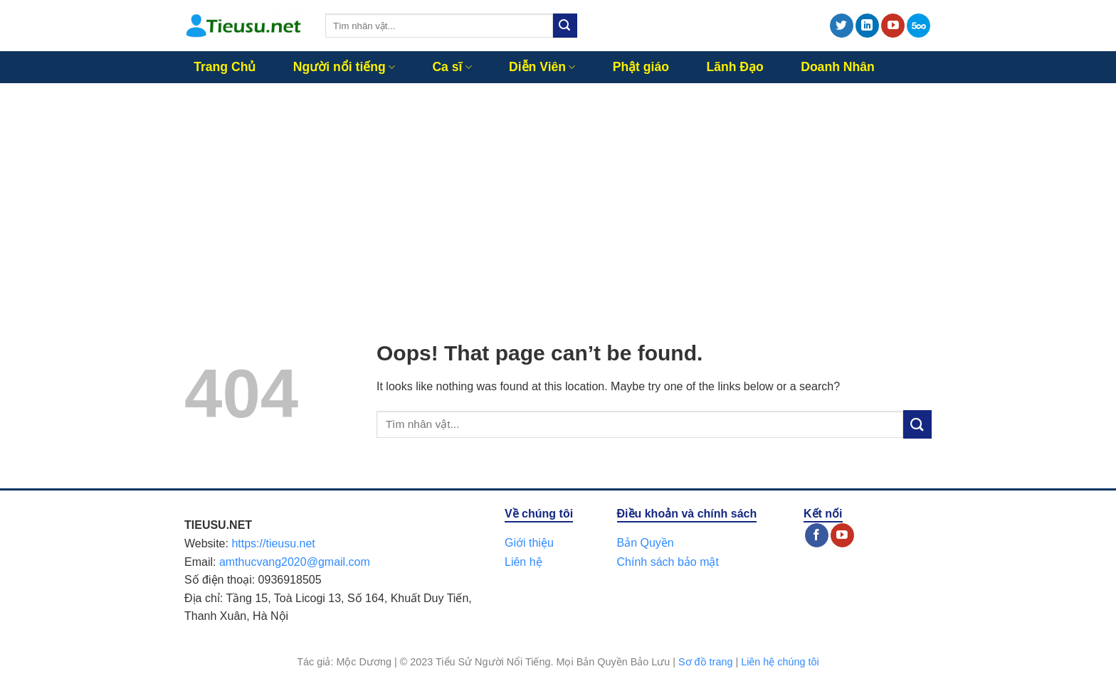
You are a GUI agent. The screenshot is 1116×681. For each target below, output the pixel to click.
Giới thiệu (529, 543)
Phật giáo (641, 67)
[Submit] (565, 26)
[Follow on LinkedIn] (867, 26)
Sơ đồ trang (705, 661)
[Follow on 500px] (918, 26)
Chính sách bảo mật (668, 562)
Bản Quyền (645, 543)
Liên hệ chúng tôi (780, 661)
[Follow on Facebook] (816, 535)
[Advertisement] (558, 189)
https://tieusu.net (273, 543)
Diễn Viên (542, 67)
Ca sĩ (451, 67)
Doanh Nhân (838, 67)
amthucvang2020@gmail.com (294, 562)
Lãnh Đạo (734, 67)
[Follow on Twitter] (841, 26)
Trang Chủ (225, 67)
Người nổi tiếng (344, 67)
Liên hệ (523, 562)
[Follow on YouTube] (893, 26)
